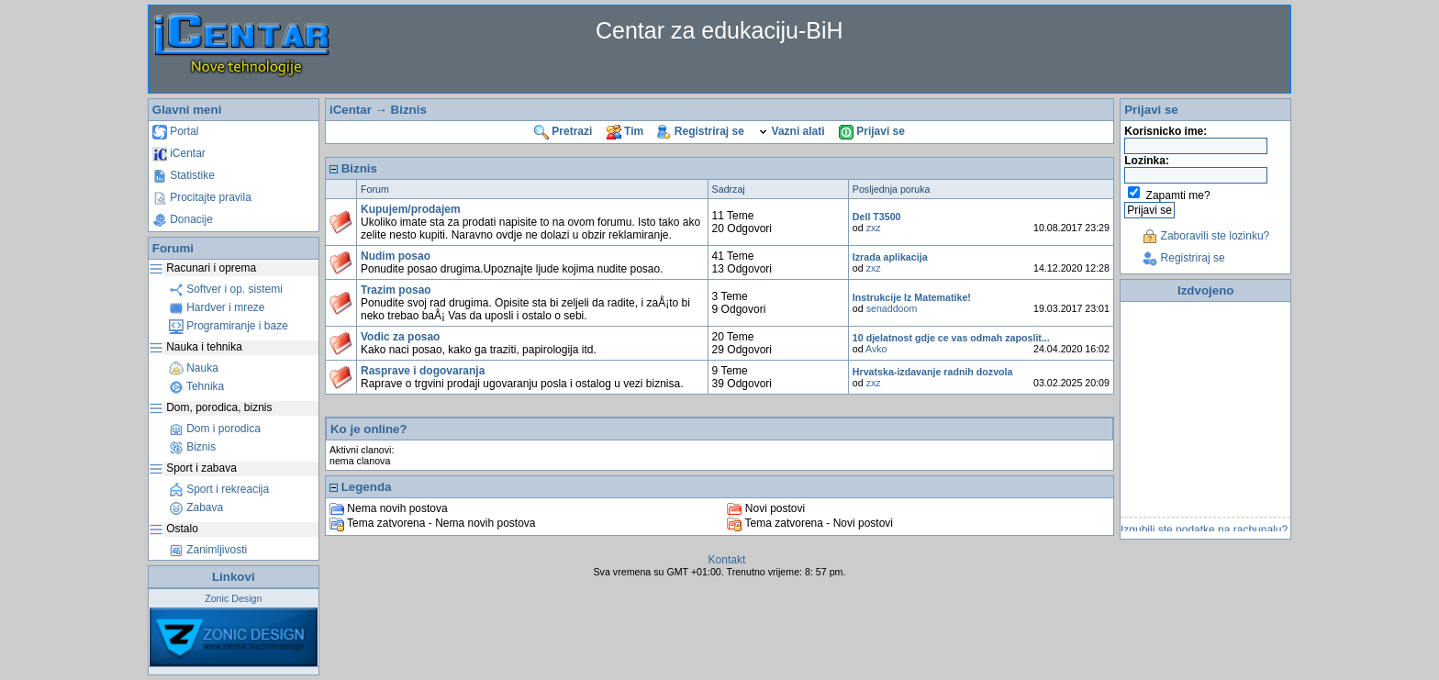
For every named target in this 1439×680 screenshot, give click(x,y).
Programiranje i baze (228, 325)
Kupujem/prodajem (411, 209)
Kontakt (727, 559)
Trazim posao (396, 290)
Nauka (193, 368)
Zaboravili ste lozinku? (1206, 235)
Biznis (192, 446)
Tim (625, 131)
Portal (175, 131)
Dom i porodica (215, 428)
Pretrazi (563, 131)
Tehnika (196, 386)
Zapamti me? (1178, 195)
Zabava (196, 507)
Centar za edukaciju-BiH (719, 30)
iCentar (179, 153)
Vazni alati (791, 131)
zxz (873, 227)
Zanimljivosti (208, 549)
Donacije (182, 219)
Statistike (183, 175)
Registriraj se (700, 131)
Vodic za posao (400, 336)
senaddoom (892, 308)
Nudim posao (395, 256)
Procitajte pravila (201, 197)
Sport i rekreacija (219, 489)
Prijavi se (872, 131)
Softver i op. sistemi (226, 289)
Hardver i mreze (217, 307)
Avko (876, 348)
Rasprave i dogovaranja (423, 370)
